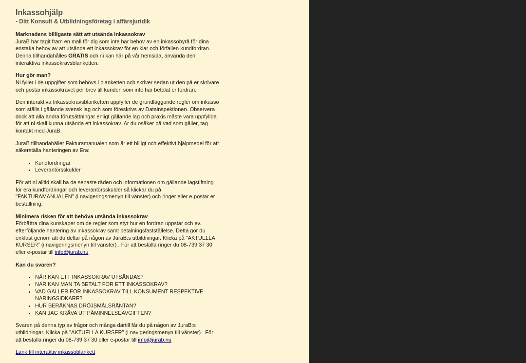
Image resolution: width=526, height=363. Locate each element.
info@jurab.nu (72, 252)
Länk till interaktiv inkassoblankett (55, 352)
